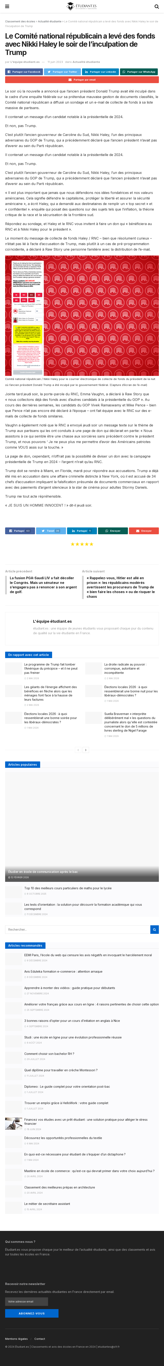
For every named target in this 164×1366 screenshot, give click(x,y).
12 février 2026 (18, 878)
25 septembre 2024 (36, 1010)
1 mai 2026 (111, 701)
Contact (39, 1338)
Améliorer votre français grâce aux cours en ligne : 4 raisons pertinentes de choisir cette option (91, 1005)
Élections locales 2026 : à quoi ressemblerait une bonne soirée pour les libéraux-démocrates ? (50, 719)
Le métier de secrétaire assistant (47, 1204)
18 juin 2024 (32, 1130)
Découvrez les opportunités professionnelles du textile (63, 1139)
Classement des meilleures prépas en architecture (59, 1188)
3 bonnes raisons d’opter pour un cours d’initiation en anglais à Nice (72, 1021)
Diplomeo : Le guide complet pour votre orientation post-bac (67, 1087)
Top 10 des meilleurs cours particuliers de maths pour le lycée (68, 889)
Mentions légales (16, 1338)
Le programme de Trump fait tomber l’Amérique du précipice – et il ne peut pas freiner (51, 669)
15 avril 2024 (33, 1210)
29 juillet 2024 (34, 1060)
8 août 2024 (33, 1043)
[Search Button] (154, 930)
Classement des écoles (20, 21)
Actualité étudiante (50, 21)
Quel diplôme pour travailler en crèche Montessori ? (61, 1071)
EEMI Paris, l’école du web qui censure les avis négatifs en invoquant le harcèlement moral (88, 955)
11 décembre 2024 (36, 915)
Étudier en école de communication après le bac (43, 872)
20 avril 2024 (33, 1193)
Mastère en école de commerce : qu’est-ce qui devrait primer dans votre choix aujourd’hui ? (89, 1171)
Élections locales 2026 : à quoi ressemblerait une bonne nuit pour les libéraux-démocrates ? (131, 692)
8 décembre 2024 (35, 961)
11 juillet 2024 (34, 1076)
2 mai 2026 (31, 679)
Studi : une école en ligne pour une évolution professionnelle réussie (73, 1038)
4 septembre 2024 (36, 1027)
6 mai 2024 (31, 1144)
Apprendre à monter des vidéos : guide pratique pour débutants (69, 988)
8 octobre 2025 (35, 894)
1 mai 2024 (31, 1160)
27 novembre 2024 (36, 994)
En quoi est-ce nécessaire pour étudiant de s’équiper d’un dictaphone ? (75, 1155)
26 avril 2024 (33, 1177)
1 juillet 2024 (33, 1093)
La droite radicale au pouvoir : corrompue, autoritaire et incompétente (125, 669)
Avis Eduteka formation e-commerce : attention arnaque (63, 972)
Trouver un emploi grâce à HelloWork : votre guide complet (66, 1104)
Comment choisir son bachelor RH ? (49, 1054)
